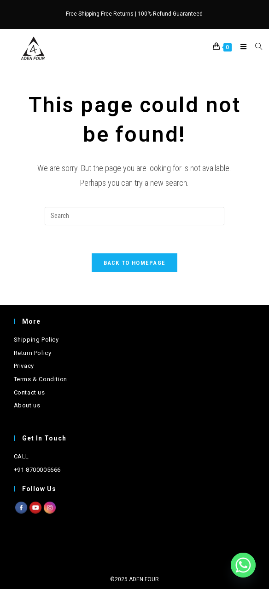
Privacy (24, 365)
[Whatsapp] (243, 565)
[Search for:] (255, 47)
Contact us (29, 392)
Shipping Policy (36, 339)
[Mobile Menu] (241, 47)
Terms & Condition (40, 379)
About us (27, 405)
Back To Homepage (135, 262)
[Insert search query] (134, 216)
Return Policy (33, 352)
